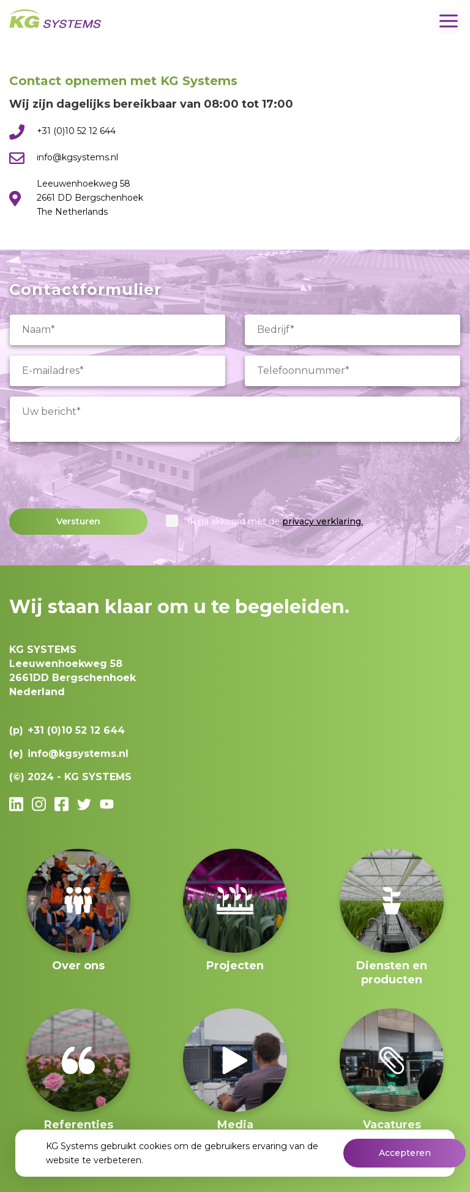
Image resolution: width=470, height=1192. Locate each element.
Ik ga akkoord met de (275, 521)
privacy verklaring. (322, 521)
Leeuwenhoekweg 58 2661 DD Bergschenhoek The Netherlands (90, 197)
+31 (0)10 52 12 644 (76, 130)
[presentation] (102, 475)
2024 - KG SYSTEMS (80, 777)
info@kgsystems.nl (77, 157)
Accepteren (405, 1152)
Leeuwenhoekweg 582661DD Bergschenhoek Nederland (72, 671)
